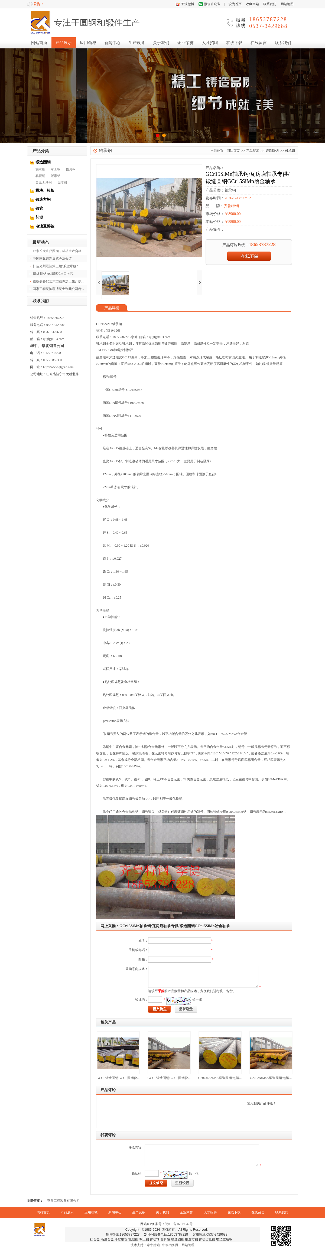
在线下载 (234, 43)
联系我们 (269, 4)
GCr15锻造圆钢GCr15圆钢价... (118, 1078)
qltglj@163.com (53, 339)
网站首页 (39, 43)
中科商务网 (170, 1245)
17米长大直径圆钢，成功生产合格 (57, 251)
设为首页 (235, 4)
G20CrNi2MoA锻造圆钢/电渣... (220, 1078)
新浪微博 (187, 4)
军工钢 (55, 169)
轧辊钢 (40, 176)
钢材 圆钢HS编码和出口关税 (53, 274)
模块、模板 (44, 191)
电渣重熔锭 (44, 226)
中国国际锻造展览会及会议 (52, 258)
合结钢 (62, 182)
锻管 (39, 208)
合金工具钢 (43, 182)
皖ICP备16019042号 (179, 1224)
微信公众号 (212, 4)
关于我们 (161, 43)
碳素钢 (55, 176)
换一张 (197, 999)
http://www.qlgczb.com (58, 367)
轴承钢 (40, 169)
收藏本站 (252, 4)
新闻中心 (112, 43)
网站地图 (287, 4)
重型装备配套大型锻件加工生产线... (58, 281)
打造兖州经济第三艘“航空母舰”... (56, 266)
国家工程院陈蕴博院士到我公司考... (58, 289)
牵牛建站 (153, 1245)
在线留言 (259, 43)
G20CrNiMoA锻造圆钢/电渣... (271, 1078)
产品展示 (64, 43)
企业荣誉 (185, 43)
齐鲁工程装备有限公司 (63, 1201)
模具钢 (71, 169)
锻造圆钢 (43, 162)
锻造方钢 (43, 199)
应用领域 (88, 43)
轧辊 (39, 217)
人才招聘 (210, 43)
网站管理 (187, 1245)
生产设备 (137, 43)
